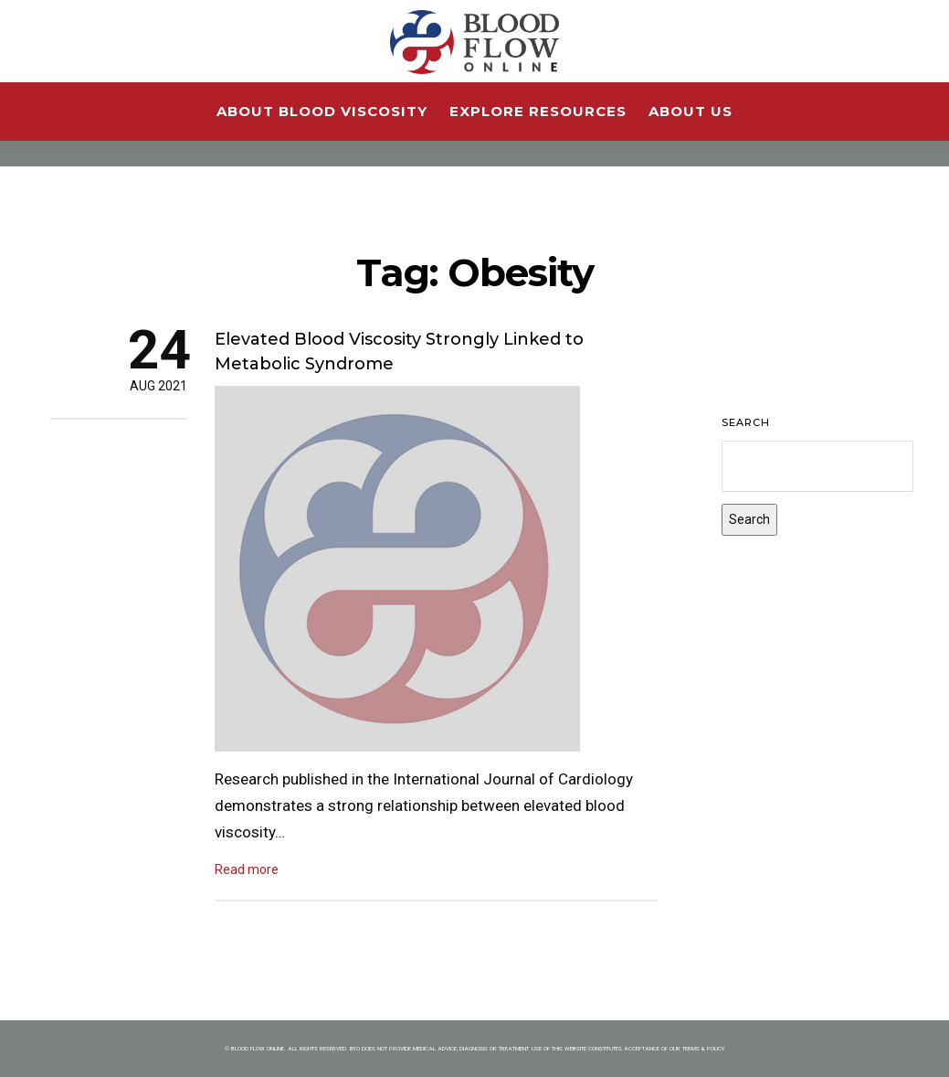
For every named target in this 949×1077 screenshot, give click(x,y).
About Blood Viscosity (321, 111)
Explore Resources (538, 111)
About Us (690, 111)
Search (746, 422)
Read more (247, 869)
